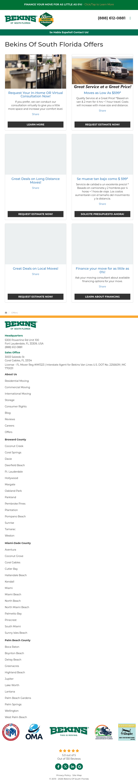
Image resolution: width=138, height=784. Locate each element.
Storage (9, 400)
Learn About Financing (102, 296)
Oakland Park (13, 490)
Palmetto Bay (13, 613)
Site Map (77, 775)
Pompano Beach (15, 516)
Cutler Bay (11, 568)
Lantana (10, 691)
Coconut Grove (14, 556)
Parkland (10, 497)
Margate (10, 484)
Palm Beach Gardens (18, 698)
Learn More (35, 124)
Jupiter (9, 678)
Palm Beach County (17, 640)
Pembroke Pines (15, 503)
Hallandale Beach (16, 575)
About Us (11, 374)
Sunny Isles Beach (16, 632)
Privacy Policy (63, 775)
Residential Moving (17, 380)
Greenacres (12, 666)
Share (35, 114)
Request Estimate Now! (102, 124)
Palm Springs (13, 704)
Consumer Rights (16, 406)
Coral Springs (13, 452)
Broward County (15, 439)
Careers (9, 425)
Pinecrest (11, 620)
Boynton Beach (14, 653)
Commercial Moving (17, 387)
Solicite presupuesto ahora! (102, 214)
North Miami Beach (17, 607)
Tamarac (10, 529)
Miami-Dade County (18, 543)
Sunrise (9, 522)
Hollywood (11, 478)
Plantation (11, 510)
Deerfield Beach (15, 465)
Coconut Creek (14, 446)
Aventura (10, 549)
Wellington (12, 710)
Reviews (10, 419)
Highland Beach (15, 672)
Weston (9, 535)
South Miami (13, 626)
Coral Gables (12, 562)
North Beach (13, 600)
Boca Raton (12, 646)
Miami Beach (13, 594)
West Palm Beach (16, 717)
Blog (8, 412)
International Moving (18, 393)
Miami (9, 588)
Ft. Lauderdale (14, 471)
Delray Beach (13, 659)
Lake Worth (12, 685)
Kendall (9, 581)
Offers (8, 432)
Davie (8, 458)
